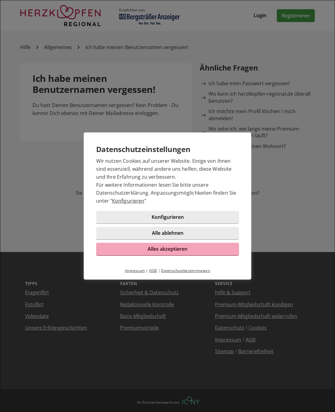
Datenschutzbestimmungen (185, 270)
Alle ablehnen (167, 233)
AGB (153, 270)
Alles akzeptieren (167, 249)
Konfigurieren (128, 200)
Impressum (135, 270)
